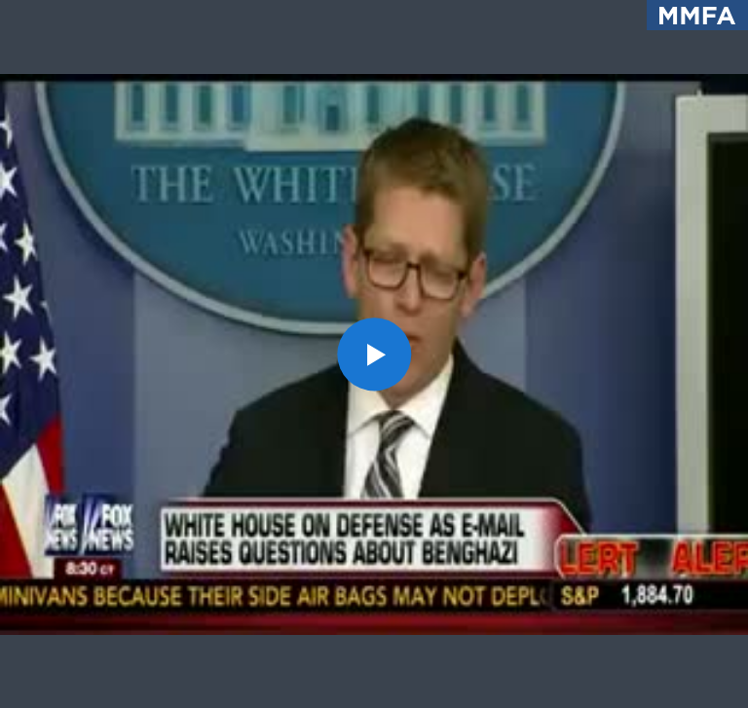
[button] (373, 354)
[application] (374, 354)
